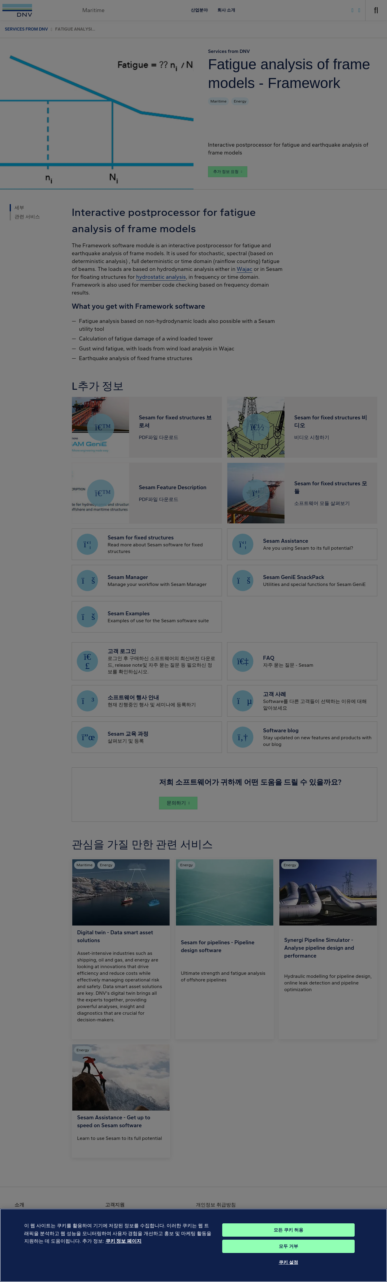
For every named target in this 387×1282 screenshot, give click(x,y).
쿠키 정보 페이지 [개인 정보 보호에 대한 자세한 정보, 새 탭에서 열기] (123, 1251)
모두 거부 (288, 1256)
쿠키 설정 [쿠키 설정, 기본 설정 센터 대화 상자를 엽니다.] (288, 1272)
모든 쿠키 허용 (288, 1240)
